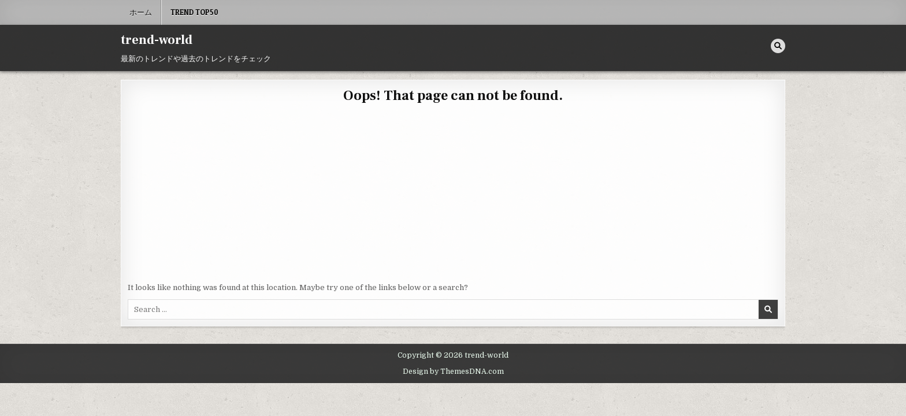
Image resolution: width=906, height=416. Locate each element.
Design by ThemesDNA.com (453, 371)
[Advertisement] (453, 195)
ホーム (140, 12)
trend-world (156, 40)
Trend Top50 (194, 12)
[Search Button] (778, 46)
